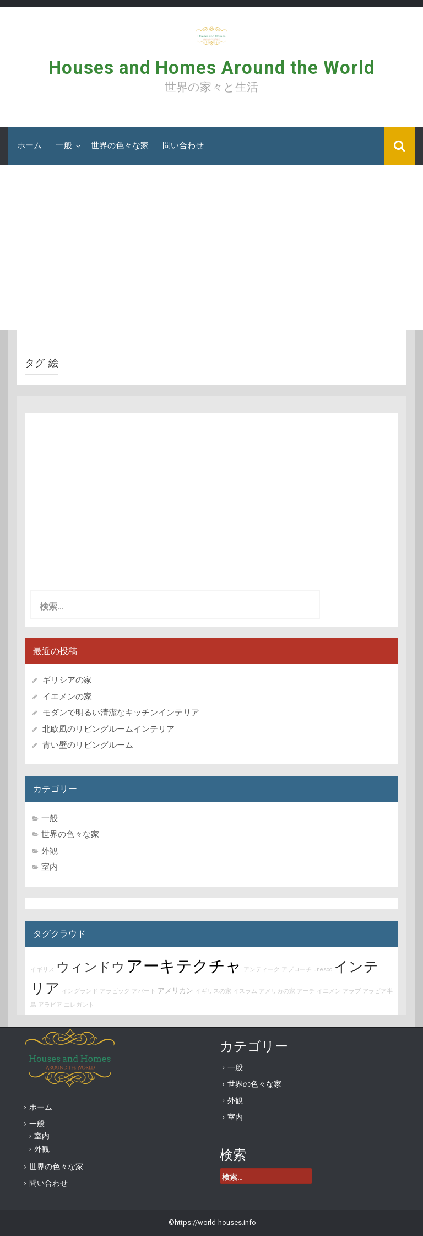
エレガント (79, 1004)
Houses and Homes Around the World (211, 67)
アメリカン (175, 990)
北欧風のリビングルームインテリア (108, 729)
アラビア (50, 1004)
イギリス (42, 969)
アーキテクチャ (184, 966)
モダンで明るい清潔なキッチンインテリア (120, 712)
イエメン (329, 991)
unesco (322, 969)
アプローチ (296, 969)
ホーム (29, 145)
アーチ (306, 991)
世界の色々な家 (120, 145)
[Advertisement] (211, 247)
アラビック (115, 991)
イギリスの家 (213, 991)
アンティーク (261, 969)
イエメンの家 (67, 696)
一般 (64, 145)
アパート (144, 991)
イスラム (245, 991)
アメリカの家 (277, 991)
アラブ (352, 991)
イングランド (80, 991)
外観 (49, 851)
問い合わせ (183, 145)
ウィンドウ (90, 967)
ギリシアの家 (71, 680)
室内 (49, 867)
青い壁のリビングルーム (87, 745)
